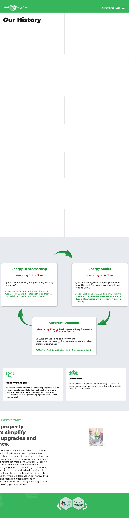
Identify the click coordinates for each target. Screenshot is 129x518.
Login (118, 8)
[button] (123, 8)
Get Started (108, 8)
